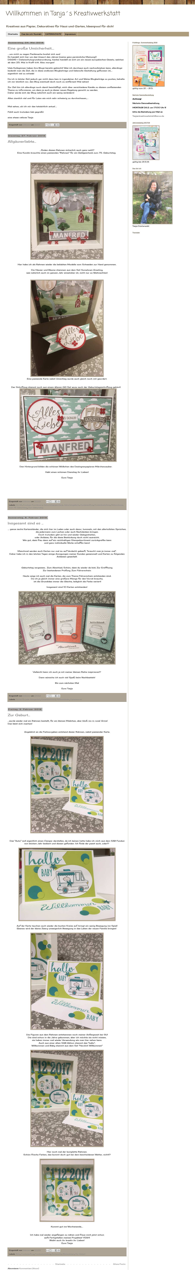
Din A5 (19, 505)
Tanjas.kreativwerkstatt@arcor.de (148, 116)
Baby (18, 1254)
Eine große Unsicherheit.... (31, 48)
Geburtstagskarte (72, 505)
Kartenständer (63, 699)
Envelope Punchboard (33, 505)
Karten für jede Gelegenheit (28, 699)
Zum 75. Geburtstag (18, 508)
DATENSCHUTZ (53, 34)
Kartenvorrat (76, 699)
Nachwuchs (57, 1254)
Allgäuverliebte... (22, 141)
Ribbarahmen (117, 505)
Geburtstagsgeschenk (53, 505)
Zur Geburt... (19, 715)
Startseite (13, 34)
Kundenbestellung (102, 505)
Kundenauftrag (87, 505)
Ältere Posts (119, 1264)
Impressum (70, 34)
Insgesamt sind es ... (25, 523)
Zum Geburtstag (35, 508)
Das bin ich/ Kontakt (32, 34)
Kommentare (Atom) (29, 1268)
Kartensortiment (48, 699)
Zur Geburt (80, 1254)
